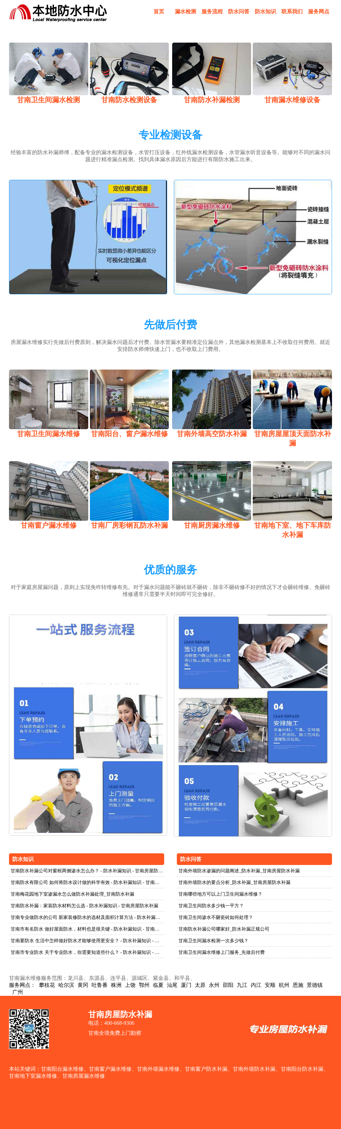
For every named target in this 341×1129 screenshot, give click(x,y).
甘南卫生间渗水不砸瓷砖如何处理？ (215, 917)
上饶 (130, 985)
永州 (214, 985)
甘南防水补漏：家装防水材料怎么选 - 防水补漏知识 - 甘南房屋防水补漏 (84, 905)
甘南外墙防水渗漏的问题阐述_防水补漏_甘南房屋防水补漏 (239, 870)
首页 (159, 11)
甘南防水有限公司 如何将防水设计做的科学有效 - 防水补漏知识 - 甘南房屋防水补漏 (87, 882)
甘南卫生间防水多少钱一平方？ (211, 905)
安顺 (270, 985)
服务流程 (212, 11)
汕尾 (172, 985)
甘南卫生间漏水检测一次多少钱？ (213, 940)
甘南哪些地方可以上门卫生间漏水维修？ (220, 894)
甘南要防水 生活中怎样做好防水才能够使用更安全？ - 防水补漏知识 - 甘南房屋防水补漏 (87, 940)
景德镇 (315, 985)
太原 (200, 985)
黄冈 (83, 985)
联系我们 (292, 11)
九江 (242, 985)
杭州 (284, 985)
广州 (17, 992)
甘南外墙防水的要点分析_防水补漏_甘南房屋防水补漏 (234, 882)
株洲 (116, 985)
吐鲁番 (100, 985)
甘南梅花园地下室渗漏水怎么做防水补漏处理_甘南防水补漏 (72, 894)
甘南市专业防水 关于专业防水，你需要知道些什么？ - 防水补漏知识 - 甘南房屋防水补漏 (87, 952)
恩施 (298, 985)
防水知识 (265, 11)
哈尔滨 (66, 985)
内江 (256, 985)
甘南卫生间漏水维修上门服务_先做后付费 (221, 952)
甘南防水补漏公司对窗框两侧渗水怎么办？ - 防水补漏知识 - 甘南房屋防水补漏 (87, 870)
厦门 (186, 985)
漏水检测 (185, 11)
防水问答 (238, 11)
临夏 (158, 985)
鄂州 (144, 985)
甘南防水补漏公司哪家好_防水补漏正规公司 (223, 929)
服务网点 (318, 11)
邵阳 (228, 985)
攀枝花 (47, 985)
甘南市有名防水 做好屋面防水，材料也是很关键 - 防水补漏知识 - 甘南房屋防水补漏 (87, 929)
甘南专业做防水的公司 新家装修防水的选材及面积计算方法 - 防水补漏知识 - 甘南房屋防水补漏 (87, 917)
